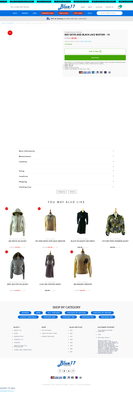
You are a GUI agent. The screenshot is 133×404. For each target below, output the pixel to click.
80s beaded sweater (83, 284)
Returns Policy (104, 337)
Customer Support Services (105, 331)
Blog (90, 13)
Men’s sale (63, 13)
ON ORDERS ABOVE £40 (64, 1)
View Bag (3, 391)
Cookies (17, 342)
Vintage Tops (61, 192)
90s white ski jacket (18, 241)
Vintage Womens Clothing (28, 23)
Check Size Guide (85, 41)
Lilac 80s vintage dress (50, 284)
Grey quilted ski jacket (17, 284)
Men (34, 13)
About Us (17, 330)
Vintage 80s (88, 317)
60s (71, 342)
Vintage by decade (76, 313)
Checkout (10, 391)
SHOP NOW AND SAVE (82, 1)
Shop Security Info (49, 333)
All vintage (54, 313)
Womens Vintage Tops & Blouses (47, 23)
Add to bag (94, 51)
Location (99, 7)
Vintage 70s (68, 317)
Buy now (95, 58)
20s (71, 330)
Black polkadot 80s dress (83, 241)
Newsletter (18, 336)
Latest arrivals (28, 317)
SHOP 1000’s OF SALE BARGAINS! (23, 1)
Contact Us (109, 7)
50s (71, 339)
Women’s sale (47, 13)
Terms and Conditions (23, 350)
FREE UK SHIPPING (45, 1)
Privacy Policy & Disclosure (20, 346)
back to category (7, 23)
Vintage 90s (107, 317)
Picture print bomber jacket (115, 241)
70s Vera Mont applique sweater (50, 241)
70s (71, 345)
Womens (72, 192)
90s (71, 352)
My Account (47, 330)
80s (71, 348)
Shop (15, 13)
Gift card (78, 13)
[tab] (66, 151)
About (90, 7)
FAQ (99, 334)
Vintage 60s (49, 317)
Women (25, 13)
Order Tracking (48, 336)
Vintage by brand (102, 313)
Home (83, 7)
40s (71, 336)
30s (71, 333)
